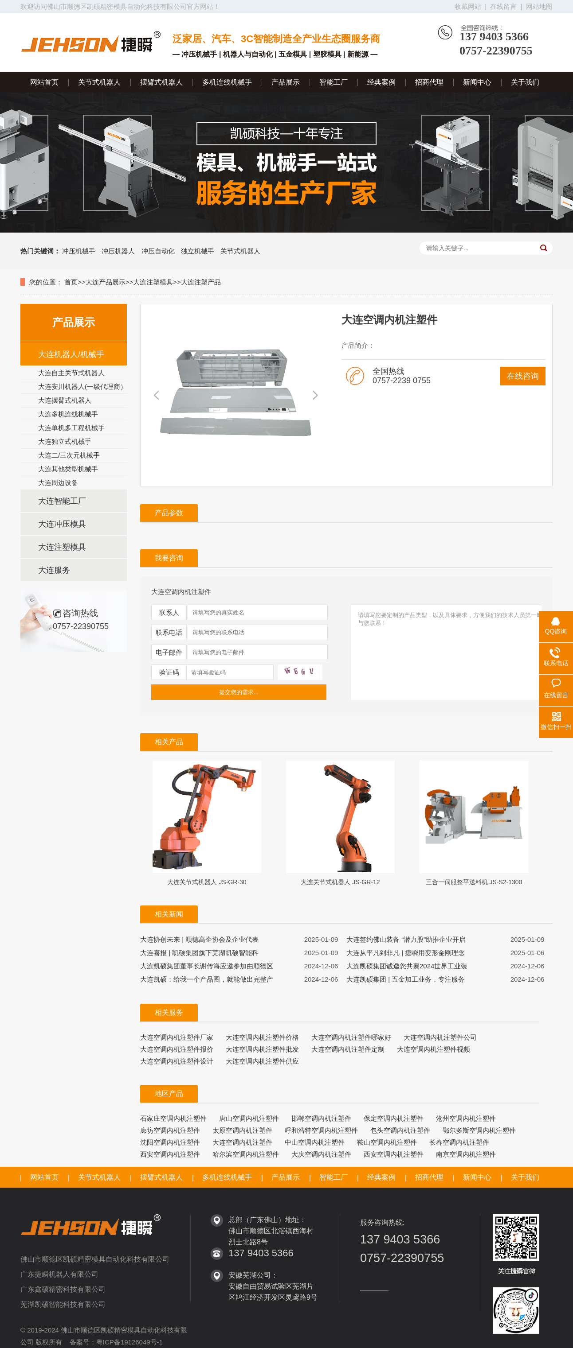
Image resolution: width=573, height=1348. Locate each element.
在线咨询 (523, 376)
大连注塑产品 (201, 282)
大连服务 (54, 570)
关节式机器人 (99, 82)
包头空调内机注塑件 (400, 1130)
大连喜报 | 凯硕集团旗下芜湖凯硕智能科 (199, 952)
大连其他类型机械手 (68, 469)
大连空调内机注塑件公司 (440, 1037)
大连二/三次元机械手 (69, 455)
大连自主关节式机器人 (71, 373)
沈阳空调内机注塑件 (170, 1142)
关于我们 (525, 82)
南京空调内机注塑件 (466, 1154)
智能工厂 (333, 82)
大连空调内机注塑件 (242, 1142)
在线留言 (503, 6)
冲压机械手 (78, 251)
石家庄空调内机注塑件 (173, 1118)
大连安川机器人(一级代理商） (82, 386)
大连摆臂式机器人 (64, 400)
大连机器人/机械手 (71, 354)
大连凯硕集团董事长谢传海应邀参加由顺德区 (206, 966)
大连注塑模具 (153, 282)
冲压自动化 (158, 251)
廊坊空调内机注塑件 (170, 1130)
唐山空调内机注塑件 (249, 1118)
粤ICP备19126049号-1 (129, 1342)
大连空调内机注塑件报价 (176, 1049)
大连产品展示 (106, 282)
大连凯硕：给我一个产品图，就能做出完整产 (206, 979)
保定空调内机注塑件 (394, 1118)
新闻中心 (477, 82)
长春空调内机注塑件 (459, 1142)
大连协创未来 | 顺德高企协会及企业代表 (199, 939)
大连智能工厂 (62, 501)
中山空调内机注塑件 (315, 1142)
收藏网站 (468, 6)
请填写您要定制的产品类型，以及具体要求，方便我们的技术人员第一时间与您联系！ (453, 659)
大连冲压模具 (62, 524)
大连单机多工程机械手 (71, 427)
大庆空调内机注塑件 (321, 1154)
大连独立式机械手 (64, 441)
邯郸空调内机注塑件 (321, 1118)
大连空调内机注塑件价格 (262, 1037)
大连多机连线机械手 (68, 414)
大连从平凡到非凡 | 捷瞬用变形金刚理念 (405, 952)
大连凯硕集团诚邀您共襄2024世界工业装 (406, 966)
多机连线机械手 (227, 82)
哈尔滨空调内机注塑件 (245, 1154)
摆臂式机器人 (161, 82)
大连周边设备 (58, 482)
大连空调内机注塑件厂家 (176, 1037)
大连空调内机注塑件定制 (348, 1049)
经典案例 (381, 82)
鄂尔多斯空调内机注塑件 (479, 1130)
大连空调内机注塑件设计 (176, 1061)
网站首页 (44, 82)
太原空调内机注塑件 (242, 1130)
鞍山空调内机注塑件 (387, 1142)
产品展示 (285, 82)
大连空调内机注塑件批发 (262, 1049)
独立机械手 (197, 251)
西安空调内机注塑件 (170, 1154)
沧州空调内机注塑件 (466, 1118)
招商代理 (429, 82)
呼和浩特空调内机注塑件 (321, 1130)
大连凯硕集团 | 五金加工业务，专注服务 (405, 979)
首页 (71, 282)
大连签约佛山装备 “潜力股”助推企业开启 (406, 939)
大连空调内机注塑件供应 (262, 1061)
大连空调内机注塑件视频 (433, 1049)
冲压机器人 (118, 251)
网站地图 (539, 6)
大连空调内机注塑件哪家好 (351, 1037)
